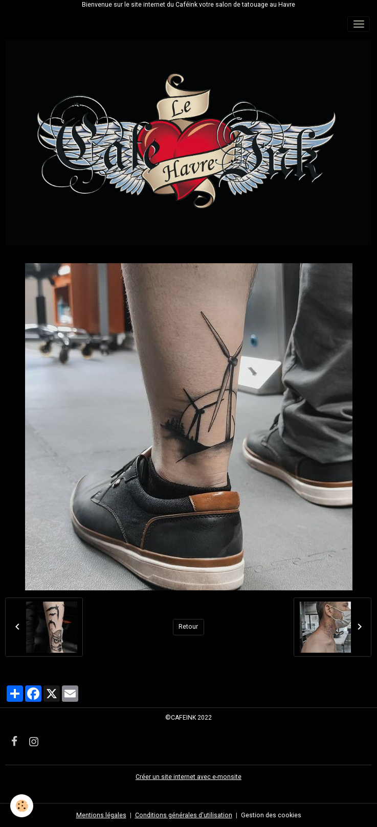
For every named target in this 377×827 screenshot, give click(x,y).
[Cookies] (21, 805)
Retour (188, 626)
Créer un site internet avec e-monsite (188, 776)
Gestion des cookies (271, 815)
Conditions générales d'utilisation (183, 815)
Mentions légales (101, 815)
